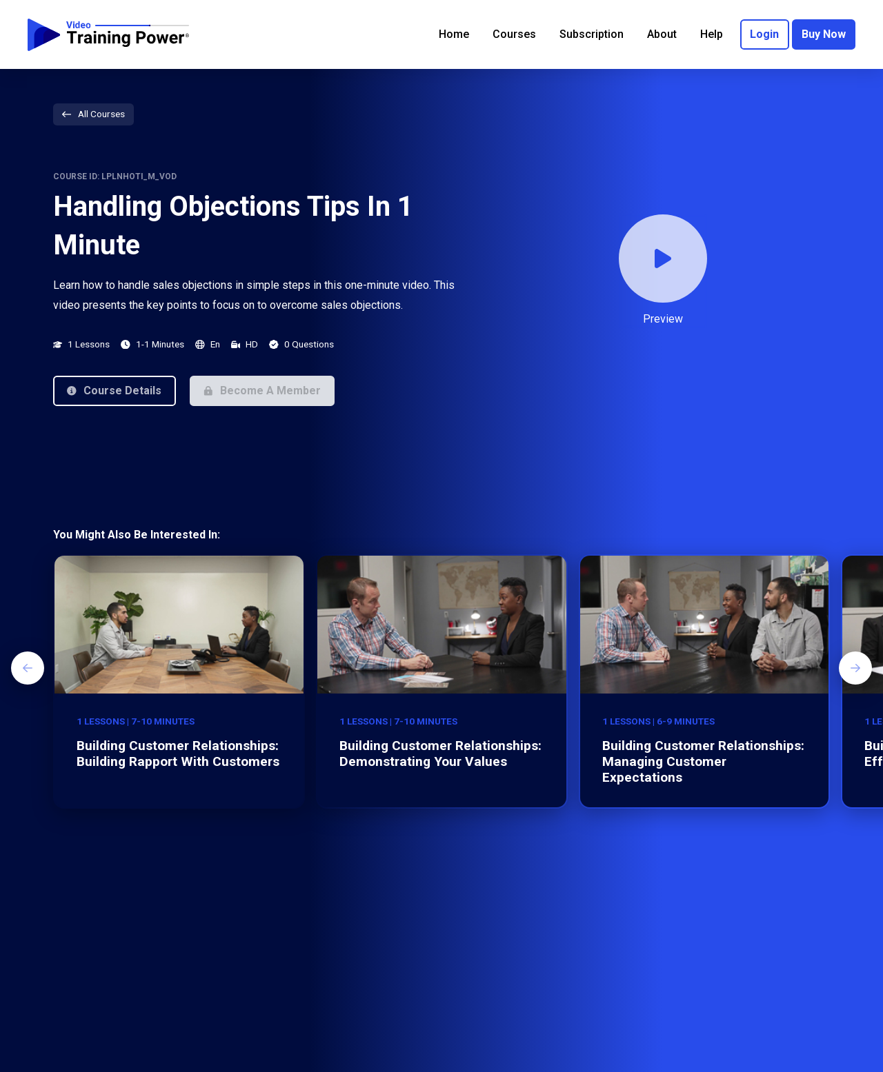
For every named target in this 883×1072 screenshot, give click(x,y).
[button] (114, 391)
